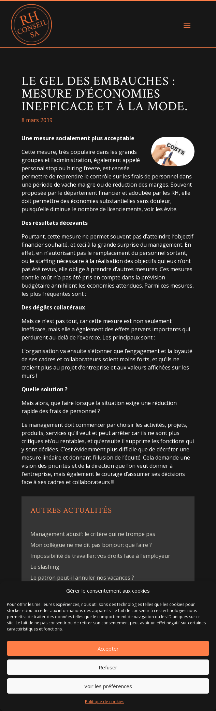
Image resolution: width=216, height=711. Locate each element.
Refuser (108, 667)
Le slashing (44, 566)
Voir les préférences (108, 686)
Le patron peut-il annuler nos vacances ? (82, 577)
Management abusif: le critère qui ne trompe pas (92, 534)
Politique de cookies (104, 702)
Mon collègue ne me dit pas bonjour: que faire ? (91, 545)
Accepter (108, 648)
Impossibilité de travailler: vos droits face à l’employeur (100, 556)
